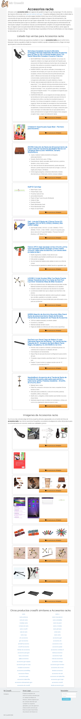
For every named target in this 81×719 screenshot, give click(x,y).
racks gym (39, 14)
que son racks (31, 14)
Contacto (6, 694)
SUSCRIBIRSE (66, 699)
